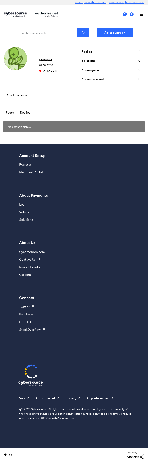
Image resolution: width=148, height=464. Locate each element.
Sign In (132, 14)
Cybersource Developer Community (15, 14)
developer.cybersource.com (126, 2)
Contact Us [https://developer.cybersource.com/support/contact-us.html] (27, 259)
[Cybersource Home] (30, 375)
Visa (22, 398)
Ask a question (114, 32)
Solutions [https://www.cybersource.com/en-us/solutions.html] (26, 219)
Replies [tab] (25, 112)
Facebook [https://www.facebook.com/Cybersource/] (26, 314)
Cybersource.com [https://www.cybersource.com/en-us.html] (32, 251)
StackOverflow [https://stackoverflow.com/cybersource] (30, 329)
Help (126, 14)
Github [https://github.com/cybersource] (24, 322)
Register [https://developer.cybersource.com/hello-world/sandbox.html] (25, 164)
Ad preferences (98, 398)
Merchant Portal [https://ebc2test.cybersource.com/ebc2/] (31, 172)
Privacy (71, 398)
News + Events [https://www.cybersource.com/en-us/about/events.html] (29, 267)
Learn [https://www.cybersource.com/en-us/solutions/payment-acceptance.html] (23, 204)
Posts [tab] (10, 112)
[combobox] (52, 32)
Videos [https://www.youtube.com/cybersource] (24, 212)
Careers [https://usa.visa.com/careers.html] (25, 274)
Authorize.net (45, 398)
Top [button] (10, 454)
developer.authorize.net (90, 2)
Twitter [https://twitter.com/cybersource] (24, 307)
